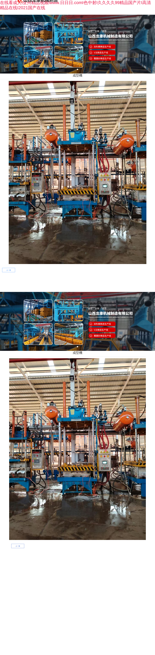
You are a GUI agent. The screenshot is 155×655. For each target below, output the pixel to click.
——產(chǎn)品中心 (65, 564)
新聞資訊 (112, 571)
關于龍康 (49, 282)
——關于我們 (135, 562)
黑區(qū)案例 (90, 570)
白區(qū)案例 (90, 575)
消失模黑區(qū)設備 (66, 574)
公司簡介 (135, 571)
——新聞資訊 (111, 562)
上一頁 (8, 270)
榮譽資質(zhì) (136, 576)
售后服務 (91, 282)
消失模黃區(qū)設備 (66, 583)
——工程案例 (88, 562)
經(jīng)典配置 (89, 589)
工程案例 (77, 282)
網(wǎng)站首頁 (37, 282)
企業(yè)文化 (136, 581)
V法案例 (90, 584)
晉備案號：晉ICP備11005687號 (93, 619)
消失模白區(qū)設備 (66, 578)
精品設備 (66, 592)
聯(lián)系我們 (119, 282)
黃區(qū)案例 (90, 579)
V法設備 (66, 588)
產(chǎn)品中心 (65, 282)
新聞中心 (105, 282)
